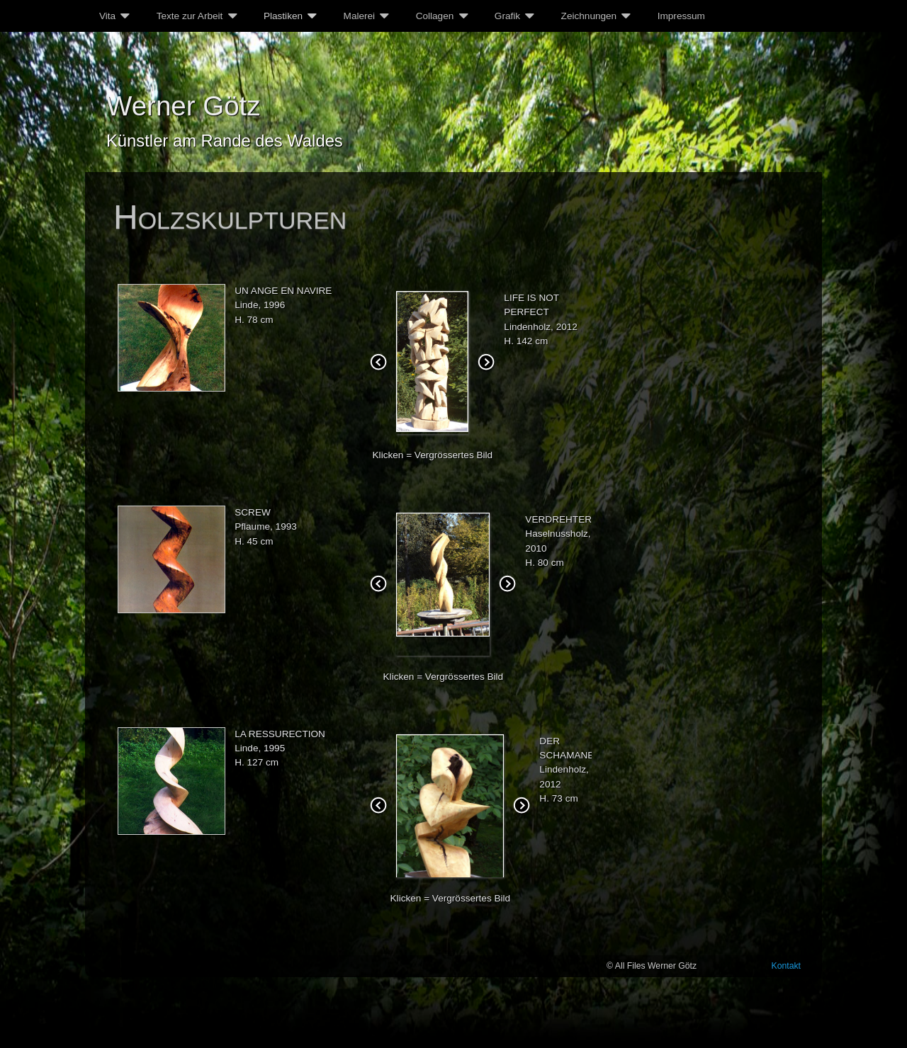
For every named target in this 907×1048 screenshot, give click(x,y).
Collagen (435, 16)
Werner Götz (183, 106)
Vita (107, 16)
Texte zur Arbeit (190, 16)
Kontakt (786, 966)
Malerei (360, 16)
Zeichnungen (589, 16)
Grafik (507, 16)
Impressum (681, 16)
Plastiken (283, 16)
